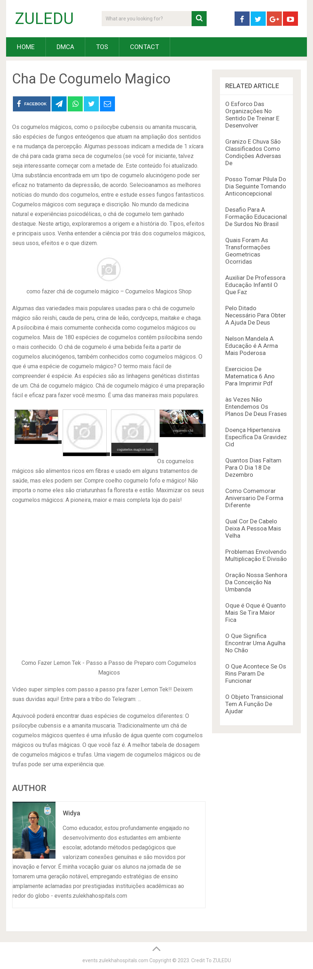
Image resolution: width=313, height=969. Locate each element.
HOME (26, 47)
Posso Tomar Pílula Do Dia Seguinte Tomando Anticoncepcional (255, 186)
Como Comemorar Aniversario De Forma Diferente (254, 498)
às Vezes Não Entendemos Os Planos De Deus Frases (256, 406)
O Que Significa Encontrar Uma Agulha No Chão (255, 643)
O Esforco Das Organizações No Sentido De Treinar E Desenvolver (252, 114)
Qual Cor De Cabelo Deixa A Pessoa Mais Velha (253, 528)
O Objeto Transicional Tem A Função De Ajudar (254, 704)
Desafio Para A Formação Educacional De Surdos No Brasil (256, 216)
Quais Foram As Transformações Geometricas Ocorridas (247, 250)
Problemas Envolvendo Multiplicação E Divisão (256, 555)
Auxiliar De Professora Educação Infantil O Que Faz (255, 285)
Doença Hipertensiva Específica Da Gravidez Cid (256, 437)
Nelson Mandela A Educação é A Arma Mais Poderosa (251, 345)
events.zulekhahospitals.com (115, 960)
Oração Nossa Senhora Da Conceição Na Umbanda (256, 582)
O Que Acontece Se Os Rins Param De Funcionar (255, 673)
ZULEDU (44, 19)
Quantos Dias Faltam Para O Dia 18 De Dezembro (253, 467)
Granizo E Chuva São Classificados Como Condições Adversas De (253, 152)
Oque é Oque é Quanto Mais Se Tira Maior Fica (255, 612)
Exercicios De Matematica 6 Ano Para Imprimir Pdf (250, 376)
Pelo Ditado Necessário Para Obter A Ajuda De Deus (255, 315)
